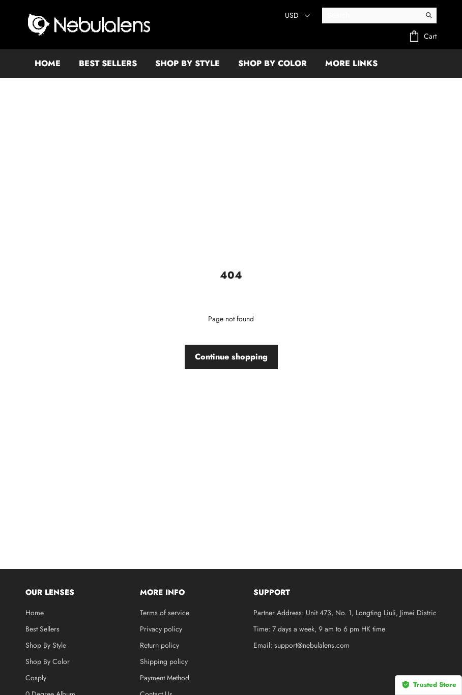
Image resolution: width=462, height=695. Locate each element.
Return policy (159, 645)
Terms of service (164, 613)
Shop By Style (45, 645)
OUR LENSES (49, 592)
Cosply (35, 678)
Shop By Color (47, 661)
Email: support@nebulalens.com (301, 645)
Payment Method (164, 678)
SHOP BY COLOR (272, 63)
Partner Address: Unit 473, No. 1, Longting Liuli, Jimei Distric (345, 613)
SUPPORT (271, 592)
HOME (48, 63)
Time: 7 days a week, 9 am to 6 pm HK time (319, 629)
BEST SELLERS (108, 63)
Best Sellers (42, 629)
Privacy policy (161, 629)
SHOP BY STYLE (187, 63)
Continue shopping (231, 356)
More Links (351, 63)
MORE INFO (162, 592)
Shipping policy (164, 661)
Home (34, 613)
